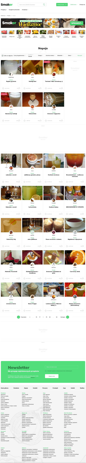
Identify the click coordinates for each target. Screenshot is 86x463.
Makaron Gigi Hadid (26, 457)
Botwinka (24, 432)
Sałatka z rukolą (68, 402)
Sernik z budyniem (5, 414)
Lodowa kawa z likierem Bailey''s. (53, 304)
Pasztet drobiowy (47, 417)
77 (39, 317)
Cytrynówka (32, 207)
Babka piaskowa (47, 424)
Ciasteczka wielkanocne (48, 419)
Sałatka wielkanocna (48, 427)
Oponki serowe (4, 436)
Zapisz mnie (52, 376)
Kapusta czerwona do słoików (71, 440)
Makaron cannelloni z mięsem (28, 460)
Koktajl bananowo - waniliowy (32, 272)
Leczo (2, 449)
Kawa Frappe (32, 303)
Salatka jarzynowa (68, 401)
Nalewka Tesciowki (11, 271)
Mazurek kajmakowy (47, 434)
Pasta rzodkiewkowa (26, 437)
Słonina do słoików (68, 445)
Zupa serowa (46, 404)
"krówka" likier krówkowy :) (54, 81)
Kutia (65, 425)
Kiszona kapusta (68, 432)
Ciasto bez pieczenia (5, 424)
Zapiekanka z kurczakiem (49, 451)
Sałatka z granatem (68, 407)
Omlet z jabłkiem (5, 402)
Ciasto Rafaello (4, 421)
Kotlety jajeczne (67, 449)
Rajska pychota (11, 81)
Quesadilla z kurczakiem (69, 455)
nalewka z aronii (11, 175)
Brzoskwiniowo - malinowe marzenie (75, 175)
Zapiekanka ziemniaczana (49, 452)
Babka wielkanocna (47, 421)
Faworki (3, 434)
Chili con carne (4, 455)
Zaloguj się (82, 4)
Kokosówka (32, 113)
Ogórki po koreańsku (68, 444)
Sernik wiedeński (26, 440)
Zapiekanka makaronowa (28, 404)
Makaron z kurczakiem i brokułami (30, 449)
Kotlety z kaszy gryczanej (27, 417)
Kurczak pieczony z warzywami (29, 424)
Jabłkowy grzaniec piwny (32, 175)
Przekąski (55, 388)
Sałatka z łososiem (68, 397)
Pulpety (23, 396)
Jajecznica (3, 394)
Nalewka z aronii (11, 207)
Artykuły (25, 9)
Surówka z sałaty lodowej (70, 396)
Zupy (64, 388)
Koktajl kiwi (32, 81)
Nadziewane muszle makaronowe (29, 452)
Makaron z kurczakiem (27, 397)
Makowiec (3, 422)
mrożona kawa (11, 303)
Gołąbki (24, 414)
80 (49, 317)
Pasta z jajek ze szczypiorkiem (29, 434)
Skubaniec (3, 429)
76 (36, 317)
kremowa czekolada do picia (53, 272)
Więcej (32, 377)
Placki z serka (4, 404)
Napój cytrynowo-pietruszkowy (75, 304)
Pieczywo (45, 388)
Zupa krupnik (46, 397)
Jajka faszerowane (47, 414)
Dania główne (4, 388)
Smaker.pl (3, 15)
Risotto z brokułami (26, 421)
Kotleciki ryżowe (25, 425)
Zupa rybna (66, 416)
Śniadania (16, 388)
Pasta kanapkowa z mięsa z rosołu (9, 405)
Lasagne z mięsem (47, 457)
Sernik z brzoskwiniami (27, 439)
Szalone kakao (53, 207)
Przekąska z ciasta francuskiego (71, 454)
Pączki (2, 432)
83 (56, 317)
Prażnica (3, 409)
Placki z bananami (5, 407)
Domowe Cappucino (53, 113)
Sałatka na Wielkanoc (69, 404)
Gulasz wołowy (4, 454)
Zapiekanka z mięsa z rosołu (49, 455)
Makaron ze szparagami (27, 436)
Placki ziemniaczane (26, 399)
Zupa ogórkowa (46, 407)
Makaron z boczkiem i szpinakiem (29, 459)
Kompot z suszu (67, 424)
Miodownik (3, 427)
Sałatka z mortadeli (68, 405)
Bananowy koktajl (11, 113)
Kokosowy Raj (11, 239)
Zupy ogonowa (46, 394)
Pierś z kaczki (25, 394)
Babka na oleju (4, 419)
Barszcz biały (46, 401)
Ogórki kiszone (67, 436)
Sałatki (73, 388)
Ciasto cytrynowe (5, 425)
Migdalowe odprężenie (75, 239)
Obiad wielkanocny (47, 416)
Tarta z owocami (47, 432)
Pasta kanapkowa (5, 399)
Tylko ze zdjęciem (8, 55)
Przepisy (4, 9)
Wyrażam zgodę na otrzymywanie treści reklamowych (58, 371)
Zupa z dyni (45, 396)
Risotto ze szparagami (27, 422)
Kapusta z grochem (68, 419)
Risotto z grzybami (26, 419)
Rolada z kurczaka (68, 452)
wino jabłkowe (32, 239)
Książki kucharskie (14, 9)
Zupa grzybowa (67, 417)
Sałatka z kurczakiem (69, 399)
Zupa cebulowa (46, 410)
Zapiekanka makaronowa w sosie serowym (32, 451)
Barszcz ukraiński (47, 399)
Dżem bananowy (68, 442)
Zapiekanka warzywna (48, 454)
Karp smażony (67, 421)
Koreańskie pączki (5, 440)
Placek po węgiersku (5, 451)
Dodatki (35, 388)
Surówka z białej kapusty (70, 409)
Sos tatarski (45, 425)
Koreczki (3, 439)
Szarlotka (3, 417)
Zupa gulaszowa (47, 405)
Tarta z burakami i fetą (69, 451)
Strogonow (3, 452)
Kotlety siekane (25, 401)
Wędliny (82, 388)
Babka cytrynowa (47, 422)
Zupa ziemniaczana (47, 402)
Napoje (11, 79)
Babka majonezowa (47, 436)
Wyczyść (80, 55)
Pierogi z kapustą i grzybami (70, 422)
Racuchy (3, 397)
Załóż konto (73, 4)
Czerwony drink (75, 271)
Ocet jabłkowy (67, 434)
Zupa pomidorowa (47, 409)
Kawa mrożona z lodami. (54, 239)
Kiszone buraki (67, 439)
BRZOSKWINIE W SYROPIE (75, 207)
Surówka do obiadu (68, 394)
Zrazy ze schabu (25, 405)
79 (46, 317)
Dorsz (23, 402)
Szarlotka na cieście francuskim (8, 437)
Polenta (23, 427)
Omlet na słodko (4, 396)
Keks (65, 427)
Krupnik (23, 416)
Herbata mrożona (53, 175)
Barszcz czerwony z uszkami (70, 414)
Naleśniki (3, 401)
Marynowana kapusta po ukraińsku (72, 437)
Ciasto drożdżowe (5, 416)
